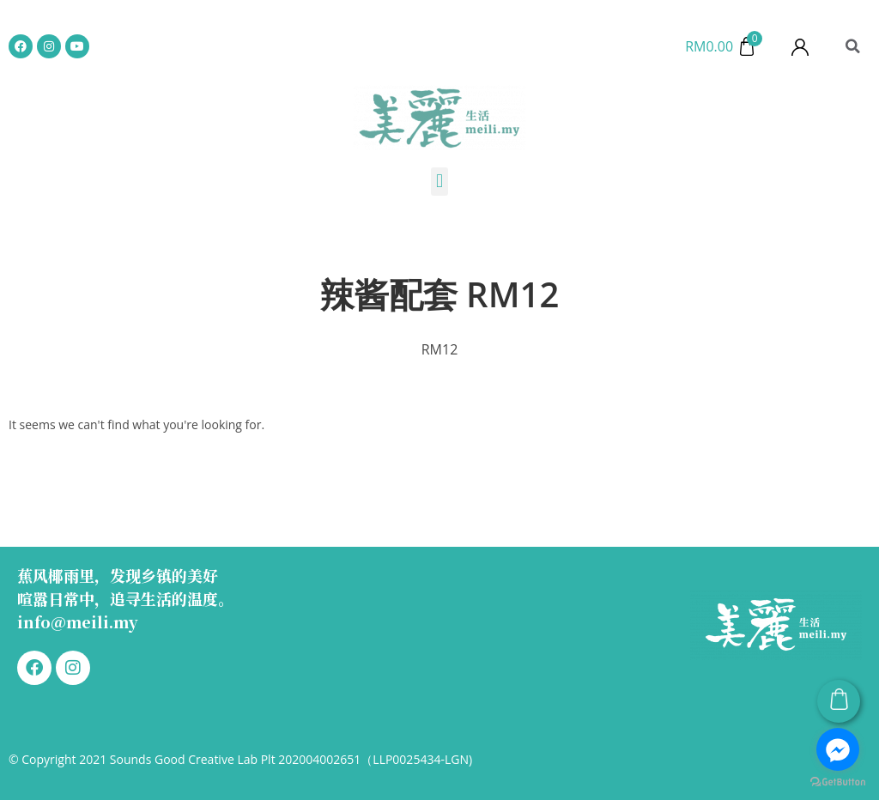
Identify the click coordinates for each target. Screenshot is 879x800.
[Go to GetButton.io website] (837, 782)
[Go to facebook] (837, 749)
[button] (852, 46)
